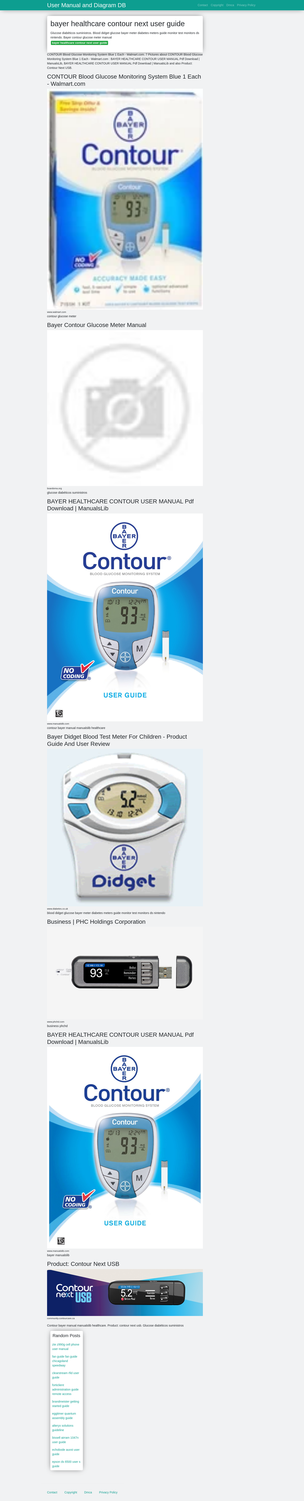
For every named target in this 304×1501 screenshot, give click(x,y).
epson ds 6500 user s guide (66, 1464)
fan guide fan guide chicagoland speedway (64, 1361)
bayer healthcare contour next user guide (79, 42)
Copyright (217, 5)
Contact (203, 5)
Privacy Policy (246, 5)
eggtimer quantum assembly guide (64, 1416)
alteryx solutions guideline (62, 1428)
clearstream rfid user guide (65, 1375)
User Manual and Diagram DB (86, 5)
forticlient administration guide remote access (65, 1389)
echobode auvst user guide (66, 1452)
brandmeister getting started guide (65, 1404)
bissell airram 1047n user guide (65, 1440)
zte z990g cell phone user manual (65, 1347)
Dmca (230, 5)
